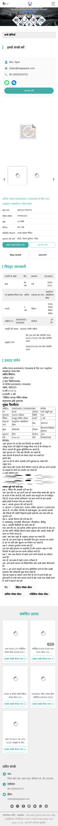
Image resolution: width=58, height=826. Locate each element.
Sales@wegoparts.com (22, 68)
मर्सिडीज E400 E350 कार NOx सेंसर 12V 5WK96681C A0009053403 (43, 650)
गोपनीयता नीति (9, 815)
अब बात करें (29, 90)
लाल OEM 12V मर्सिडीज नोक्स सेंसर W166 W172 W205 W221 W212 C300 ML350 (15, 650)
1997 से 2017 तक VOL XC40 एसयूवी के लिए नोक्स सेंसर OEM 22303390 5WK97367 (15, 741)
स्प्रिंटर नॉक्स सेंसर (24, 587)
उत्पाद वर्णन (43, 255)
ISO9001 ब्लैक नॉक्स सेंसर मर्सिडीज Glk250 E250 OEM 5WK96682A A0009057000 (43, 696)
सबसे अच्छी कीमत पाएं (15, 245)
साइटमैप (20, 815)
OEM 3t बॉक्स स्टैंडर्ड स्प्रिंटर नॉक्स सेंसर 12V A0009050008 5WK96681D (15, 696)
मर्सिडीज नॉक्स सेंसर (39, 594)
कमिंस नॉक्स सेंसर (13, 594)
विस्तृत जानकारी (15, 255)
